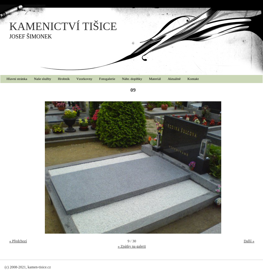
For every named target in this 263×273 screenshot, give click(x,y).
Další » (249, 241)
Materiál (155, 79)
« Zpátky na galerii (132, 246)
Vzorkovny (84, 79)
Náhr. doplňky (132, 79)
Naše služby (42, 79)
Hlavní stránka (16, 79)
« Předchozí (18, 241)
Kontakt (193, 79)
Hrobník (64, 79)
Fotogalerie (107, 79)
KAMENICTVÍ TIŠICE (63, 26)
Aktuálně (174, 79)
